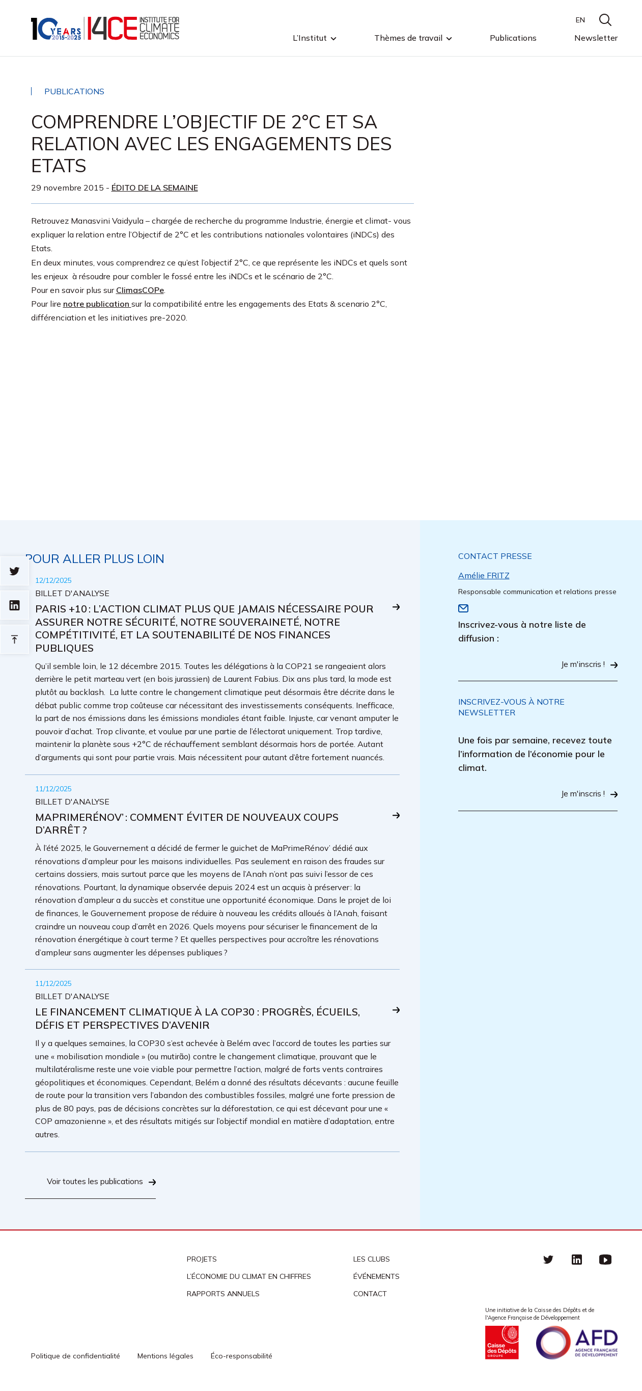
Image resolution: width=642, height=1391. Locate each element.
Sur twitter (14, 570)
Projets (202, 1260)
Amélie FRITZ (484, 575)
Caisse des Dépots (502, 1343)
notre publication (97, 304)
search (605, 20)
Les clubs (371, 1260)
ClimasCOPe (140, 290)
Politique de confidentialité (75, 1356)
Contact (370, 1294)
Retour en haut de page (14, 639)
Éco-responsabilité (241, 1356)
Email (463, 608)
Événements (376, 1277)
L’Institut (310, 38)
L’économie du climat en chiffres (249, 1277)
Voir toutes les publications (93, 1183)
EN (580, 19)
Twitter (548, 1260)
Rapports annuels (223, 1294)
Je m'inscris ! (582, 665)
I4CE (106, 28)
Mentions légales (165, 1356)
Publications (513, 38)
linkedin (577, 1260)
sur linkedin (14, 605)
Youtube (605, 1260)
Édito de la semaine (154, 187)
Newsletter (596, 38)
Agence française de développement (577, 1343)
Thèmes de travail (408, 38)
